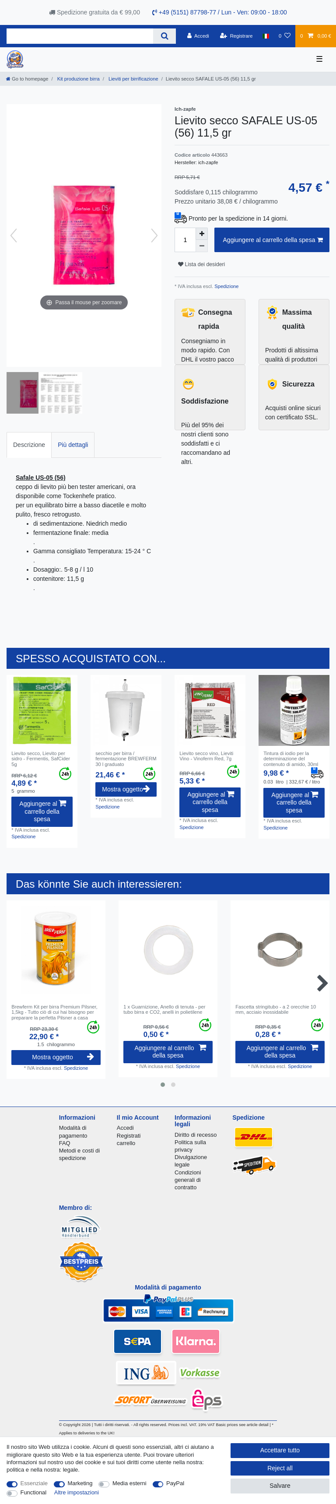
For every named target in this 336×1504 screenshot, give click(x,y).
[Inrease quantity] (202, 234)
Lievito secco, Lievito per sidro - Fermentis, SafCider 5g (40, 759)
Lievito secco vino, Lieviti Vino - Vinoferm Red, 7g (206, 756)
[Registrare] (236, 36)
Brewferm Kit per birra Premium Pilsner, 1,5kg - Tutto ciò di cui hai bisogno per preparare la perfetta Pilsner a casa (54, 1012)
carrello (126, 1143)
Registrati (129, 1135)
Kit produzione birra (78, 78)
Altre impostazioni (76, 1492)
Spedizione (225, 286)
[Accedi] (198, 36)
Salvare (280, 1485)
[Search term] (80, 36)
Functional (34, 1492)
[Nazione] (266, 36)
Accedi (125, 1127)
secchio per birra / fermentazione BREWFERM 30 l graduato (125, 759)
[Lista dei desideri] (284, 36)
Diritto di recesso (196, 1135)
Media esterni (129, 1483)
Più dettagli (73, 444)
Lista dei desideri (201, 264)
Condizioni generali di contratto (188, 1180)
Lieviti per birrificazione (132, 78)
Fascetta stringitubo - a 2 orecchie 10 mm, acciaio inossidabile (275, 1009)
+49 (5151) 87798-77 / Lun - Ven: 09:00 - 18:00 (219, 12)
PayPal (175, 1483)
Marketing (80, 1483)
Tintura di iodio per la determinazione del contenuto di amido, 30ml (290, 759)
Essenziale (34, 1483)
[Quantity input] (185, 240)
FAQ (64, 1143)
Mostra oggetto (126, 789)
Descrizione (29, 444)
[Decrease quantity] (202, 246)
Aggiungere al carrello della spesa (273, 240)
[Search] (164, 36)
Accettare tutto (280, 1450)
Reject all (280, 1468)
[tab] (29, 445)
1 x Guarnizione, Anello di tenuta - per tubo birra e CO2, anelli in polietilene (164, 1009)
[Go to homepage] (27, 78)
